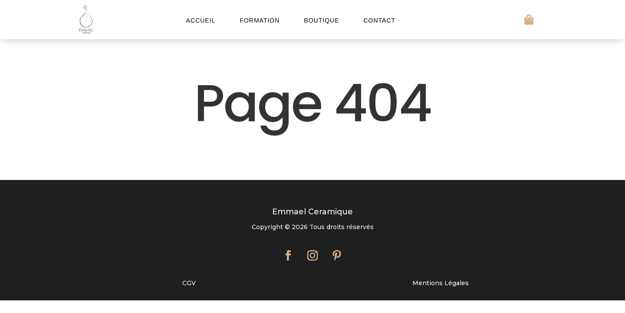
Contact (379, 20)
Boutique (321, 20)
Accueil (201, 20)
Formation (260, 20)
